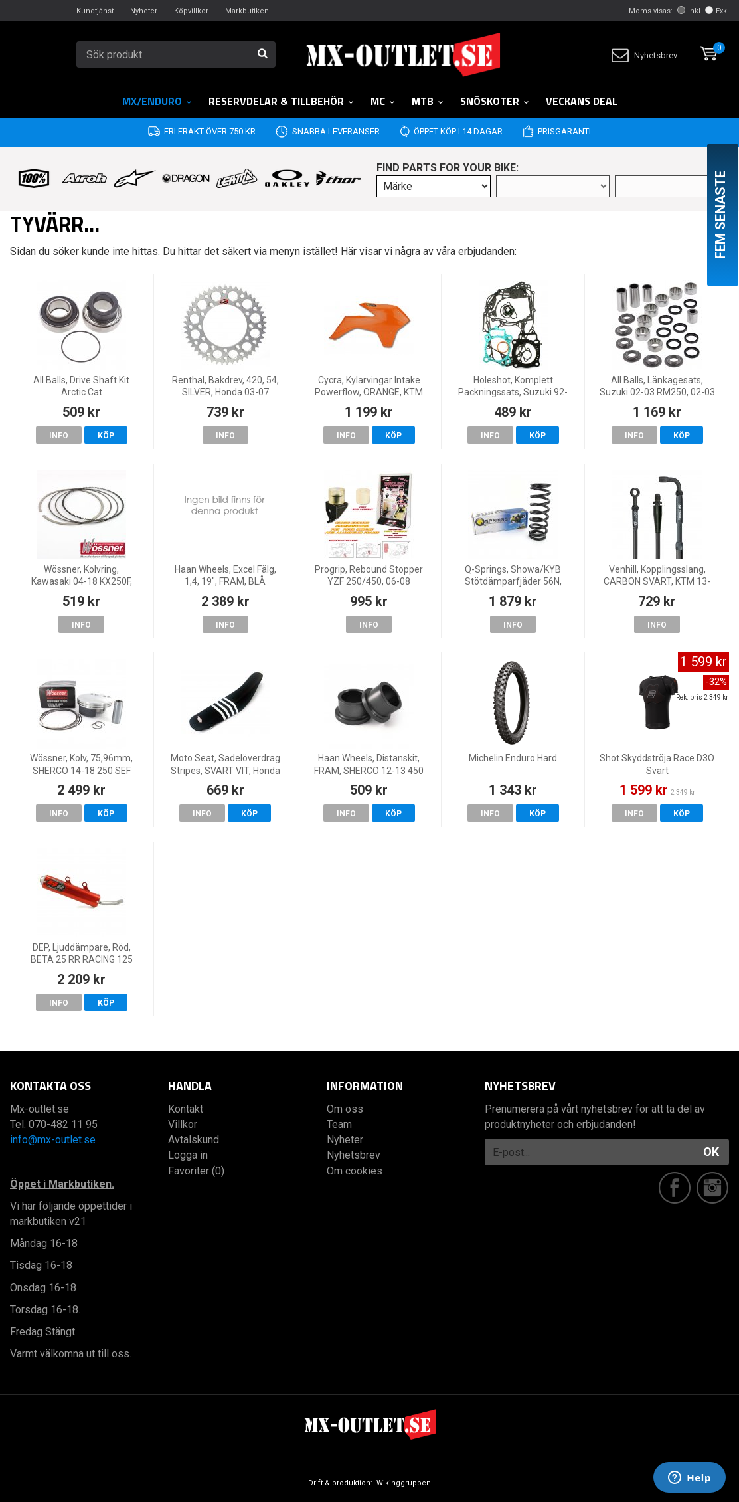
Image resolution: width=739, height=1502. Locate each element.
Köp (106, 435)
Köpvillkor (191, 11)
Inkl (688, 11)
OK (711, 1152)
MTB (428, 101)
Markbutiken (247, 11)
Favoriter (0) (196, 1171)
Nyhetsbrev (644, 55)
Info (58, 435)
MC (383, 101)
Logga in (188, 1155)
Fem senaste (720, 215)
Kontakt (185, 1109)
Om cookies (354, 1171)
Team (339, 1124)
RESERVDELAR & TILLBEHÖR (281, 101)
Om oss (345, 1109)
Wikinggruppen (403, 1483)
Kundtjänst (95, 11)
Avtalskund (193, 1139)
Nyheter (143, 11)
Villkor (182, 1124)
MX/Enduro (157, 101)
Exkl (717, 11)
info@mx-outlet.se (53, 1139)
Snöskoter (495, 101)
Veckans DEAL (581, 101)
